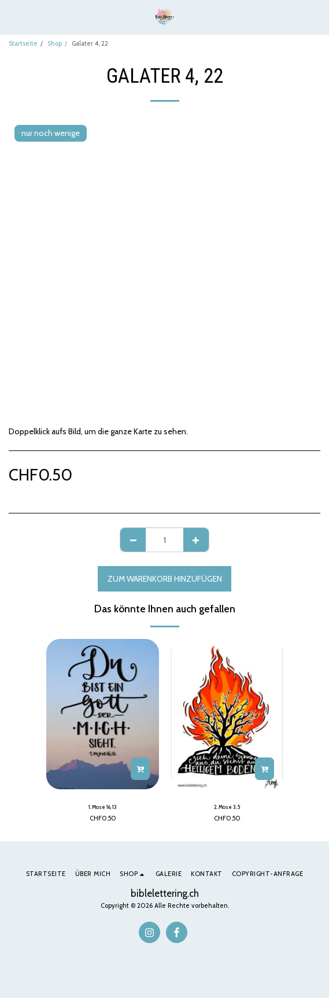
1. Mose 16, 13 (102, 807)
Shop (54, 43)
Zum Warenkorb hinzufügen (165, 579)
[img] (102, 714)
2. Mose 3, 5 (227, 807)
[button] (13, 17)
